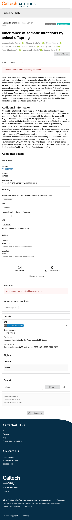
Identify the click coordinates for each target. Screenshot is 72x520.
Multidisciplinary (11, 308)
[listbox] (16, 62)
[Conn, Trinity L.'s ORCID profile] (60, 43)
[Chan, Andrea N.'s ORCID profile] (37, 46)
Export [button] (52, 387)
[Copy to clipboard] (66, 325)
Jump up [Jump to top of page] (34, 413)
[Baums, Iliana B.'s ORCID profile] (59, 50)
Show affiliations (62, 54)
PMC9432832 (7, 169)
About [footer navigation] (5, 430)
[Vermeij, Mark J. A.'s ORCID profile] (59, 46)
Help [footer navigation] (4, 437)
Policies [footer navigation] (6, 434)
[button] (36, 367)
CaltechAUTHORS (12, 13)
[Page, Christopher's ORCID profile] (19, 50)
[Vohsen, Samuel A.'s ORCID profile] (19, 46)
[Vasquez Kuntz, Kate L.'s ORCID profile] (22, 43)
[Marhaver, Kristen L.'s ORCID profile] (41, 50)
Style (4, 62)
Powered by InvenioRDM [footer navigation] (12, 441)
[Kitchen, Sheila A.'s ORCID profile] (43, 43)
